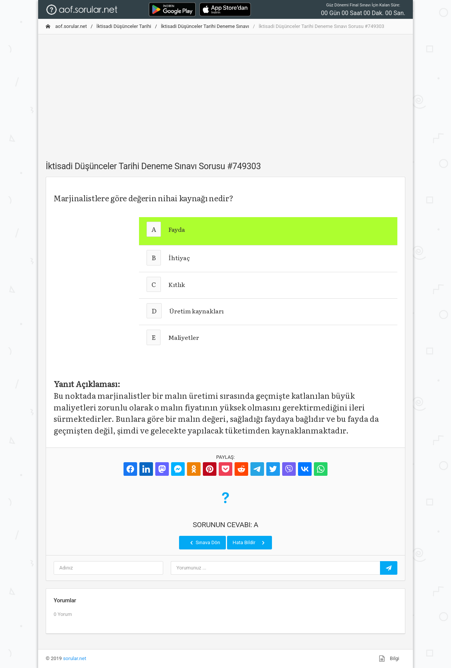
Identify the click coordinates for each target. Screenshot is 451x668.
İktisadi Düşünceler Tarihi (123, 26)
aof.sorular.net (66, 26)
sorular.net (74, 658)
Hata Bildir (249, 543)
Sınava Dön (204, 543)
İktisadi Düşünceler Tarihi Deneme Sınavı (205, 26)
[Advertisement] (225, 93)
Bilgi (389, 659)
